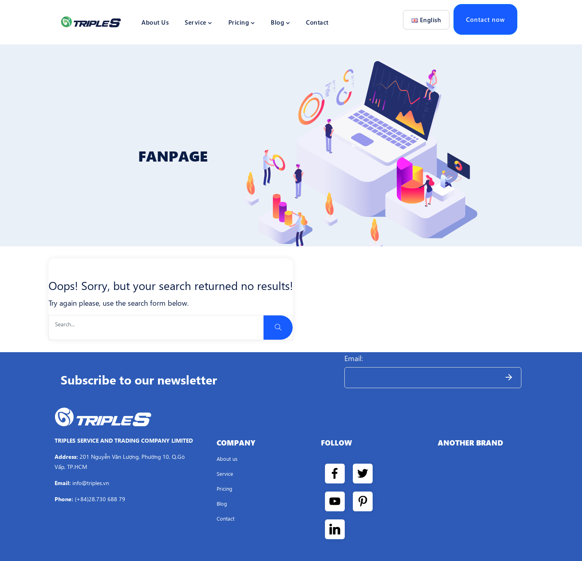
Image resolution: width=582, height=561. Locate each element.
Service (198, 22)
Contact (317, 22)
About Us (155, 22)
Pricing (241, 22)
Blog (280, 22)
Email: (353, 358)
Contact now (485, 19)
